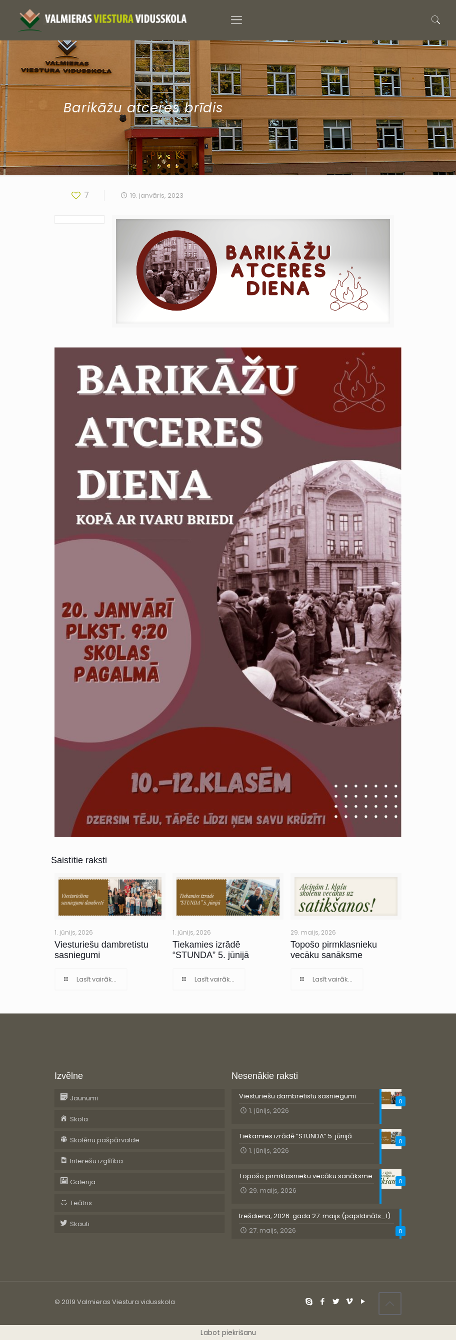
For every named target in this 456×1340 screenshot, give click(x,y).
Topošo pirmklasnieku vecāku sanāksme (333, 950)
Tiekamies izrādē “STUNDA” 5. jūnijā (210, 950)
